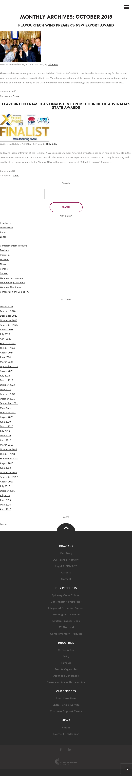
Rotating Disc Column (66, 614)
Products (4, 250)
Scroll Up (127, 770)
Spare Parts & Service (66, 705)
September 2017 (9, 477)
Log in (3, 524)
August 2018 (6, 463)
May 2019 (5, 435)
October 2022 (7, 385)
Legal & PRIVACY (66, 566)
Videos (66, 727)
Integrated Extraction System (66, 608)
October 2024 (7, 348)
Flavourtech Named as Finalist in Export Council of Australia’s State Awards (66, 106)
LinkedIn (69, 749)
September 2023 (9, 366)
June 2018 (5, 467)
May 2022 (5, 389)
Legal (3, 236)
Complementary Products (13, 245)
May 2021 (5, 408)
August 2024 (6, 352)
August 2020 (6, 417)
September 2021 (9, 403)
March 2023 (6, 380)
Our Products (66, 588)
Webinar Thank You (10, 287)
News (16, 96)
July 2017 (5, 486)
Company (66, 546)
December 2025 (8, 315)
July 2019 (5, 431)
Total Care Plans (66, 698)
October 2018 (7, 454)
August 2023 (6, 371)
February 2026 (8, 311)
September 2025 (9, 325)
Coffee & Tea (66, 650)
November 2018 (8, 449)
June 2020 (5, 421)
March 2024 (6, 362)
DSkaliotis (53, 64)
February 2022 (8, 394)
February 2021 (8, 412)
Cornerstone (66, 761)
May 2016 (5, 504)
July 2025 (5, 334)
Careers (4, 268)
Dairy (66, 656)
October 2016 (7, 491)
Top (66, 527)
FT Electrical (66, 627)
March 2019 (6, 444)
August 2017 (6, 481)
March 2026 (6, 306)
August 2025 (6, 329)
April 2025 (5, 338)
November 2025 (8, 320)
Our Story (66, 553)
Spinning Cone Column (66, 595)
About (3, 232)
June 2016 (5, 500)
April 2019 (5, 440)
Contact (4, 273)
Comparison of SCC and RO (14, 291)
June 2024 (5, 357)
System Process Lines (66, 621)
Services (4, 259)
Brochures (5, 223)
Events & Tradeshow (66, 734)
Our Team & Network (66, 560)
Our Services (66, 691)
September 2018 (9, 458)
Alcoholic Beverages (66, 676)
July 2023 (5, 375)
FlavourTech (7, 7)
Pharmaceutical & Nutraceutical (66, 682)
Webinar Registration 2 (12, 282)
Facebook (60, 749)
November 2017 (8, 472)
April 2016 (5, 509)
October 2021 (7, 398)
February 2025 (8, 343)
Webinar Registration (11, 278)
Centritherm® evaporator (66, 602)
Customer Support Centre (66, 711)
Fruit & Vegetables (66, 669)
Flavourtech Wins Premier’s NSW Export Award (66, 25)
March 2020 (6, 426)
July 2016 (5, 495)
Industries (5, 255)
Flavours (66, 663)
